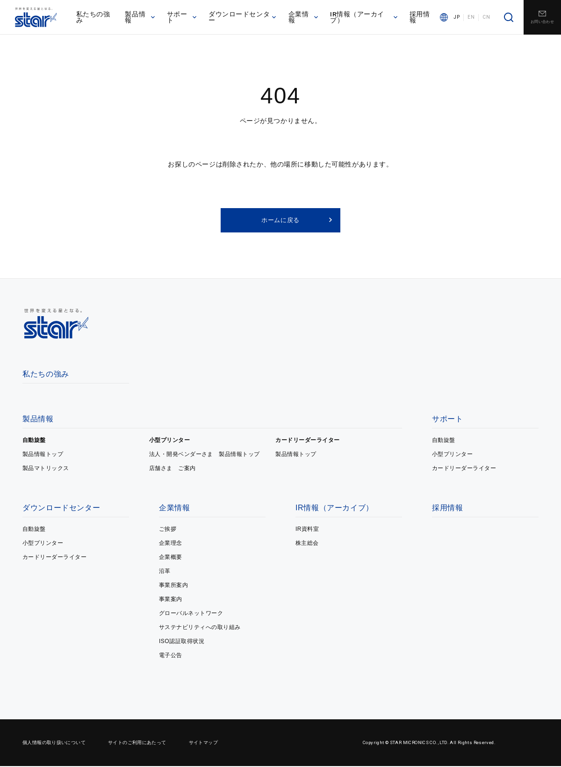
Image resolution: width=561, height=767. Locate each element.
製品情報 (142, 18)
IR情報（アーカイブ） (364, 18)
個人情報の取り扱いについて (54, 743)
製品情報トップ (42, 455)
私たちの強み (96, 18)
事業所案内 (173, 586)
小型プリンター (169, 441)
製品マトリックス (45, 469)
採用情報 (420, 18)
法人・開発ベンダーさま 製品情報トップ (204, 455)
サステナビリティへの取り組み (200, 628)
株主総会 (307, 544)
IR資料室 (307, 530)
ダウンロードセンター (243, 18)
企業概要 (170, 558)
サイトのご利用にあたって (137, 743)
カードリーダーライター (307, 441)
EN (471, 18)
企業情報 (304, 18)
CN (486, 18)
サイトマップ (203, 743)
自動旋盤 (34, 441)
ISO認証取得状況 (181, 642)
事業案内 (170, 600)
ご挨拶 (167, 530)
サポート (184, 18)
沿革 (165, 572)
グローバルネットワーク (191, 614)
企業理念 (170, 544)
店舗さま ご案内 (172, 469)
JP (456, 18)
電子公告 (170, 656)
